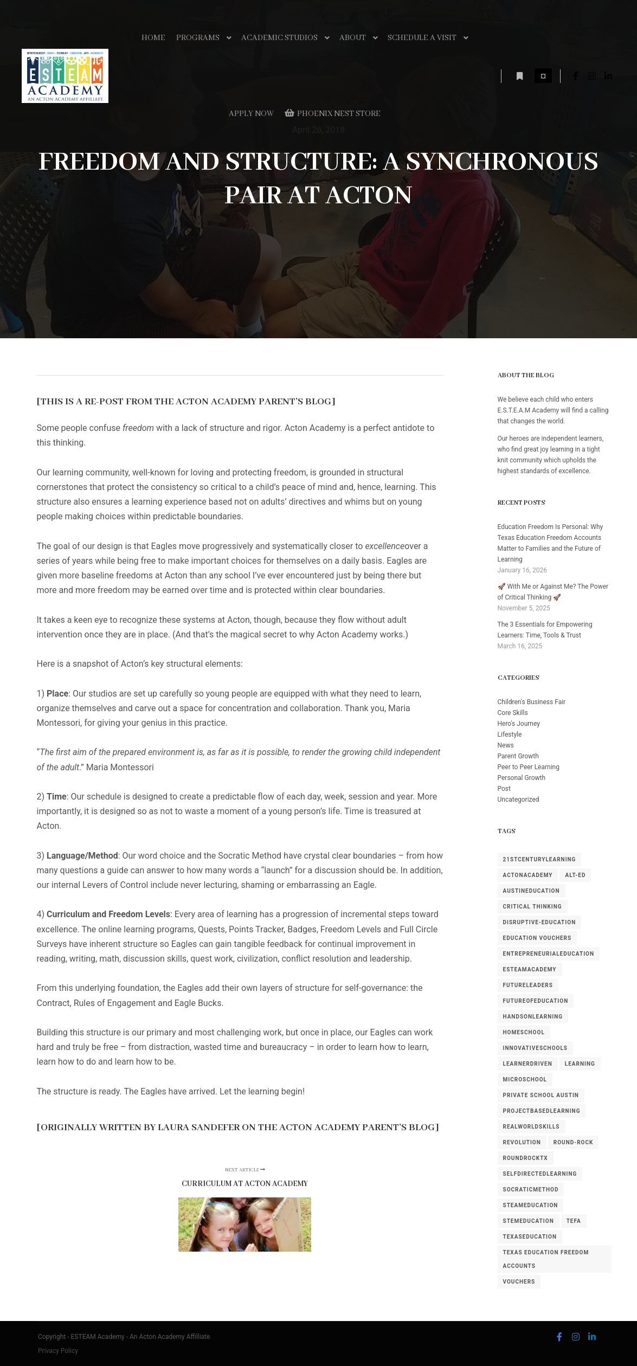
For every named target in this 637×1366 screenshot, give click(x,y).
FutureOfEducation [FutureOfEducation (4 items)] (536, 1001)
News (506, 745)
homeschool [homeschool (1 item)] (524, 1032)
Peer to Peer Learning (529, 767)
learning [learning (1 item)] (580, 1064)
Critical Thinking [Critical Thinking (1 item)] (532, 907)
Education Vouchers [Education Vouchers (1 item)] (537, 938)
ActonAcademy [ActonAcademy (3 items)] (528, 875)
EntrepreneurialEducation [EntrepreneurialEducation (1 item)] (549, 954)
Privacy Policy (58, 1351)
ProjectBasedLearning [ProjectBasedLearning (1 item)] (542, 1111)
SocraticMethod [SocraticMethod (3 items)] (531, 1190)
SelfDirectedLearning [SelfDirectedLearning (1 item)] (540, 1174)
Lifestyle (510, 734)
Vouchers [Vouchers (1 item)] (519, 1282)
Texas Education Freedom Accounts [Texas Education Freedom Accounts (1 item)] (546, 1259)
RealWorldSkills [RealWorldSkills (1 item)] (531, 1127)
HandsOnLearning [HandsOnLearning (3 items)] (533, 1017)
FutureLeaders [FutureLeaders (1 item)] (528, 985)
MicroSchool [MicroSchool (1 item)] (525, 1080)
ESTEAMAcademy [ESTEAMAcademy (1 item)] (530, 969)
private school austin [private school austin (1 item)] (541, 1095)
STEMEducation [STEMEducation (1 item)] (528, 1221)
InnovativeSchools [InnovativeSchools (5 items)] (535, 1048)
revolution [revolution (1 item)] (522, 1142)
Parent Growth (518, 756)
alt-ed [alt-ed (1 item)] (575, 875)
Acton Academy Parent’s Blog (253, 402)
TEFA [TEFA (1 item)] (574, 1221)
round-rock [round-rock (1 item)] (574, 1142)
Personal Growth (522, 778)
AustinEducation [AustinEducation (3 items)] (531, 891)
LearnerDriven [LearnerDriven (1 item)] (527, 1064)
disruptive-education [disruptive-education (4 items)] (539, 922)
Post (504, 788)
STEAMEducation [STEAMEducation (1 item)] (530, 1205)
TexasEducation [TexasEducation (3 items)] (530, 1237)
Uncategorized (518, 799)
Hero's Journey (519, 723)
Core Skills (513, 713)
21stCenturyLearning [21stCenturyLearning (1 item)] (539, 859)
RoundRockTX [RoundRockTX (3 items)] (525, 1158)
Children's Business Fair (532, 702)
